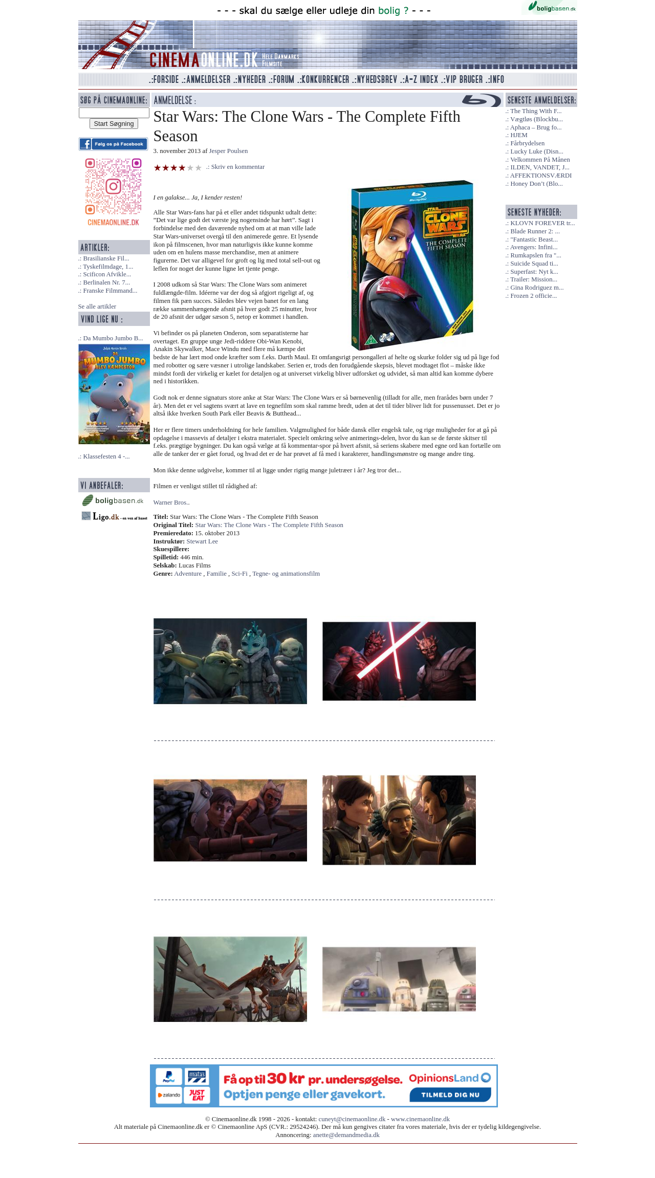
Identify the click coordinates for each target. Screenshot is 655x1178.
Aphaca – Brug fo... (536, 127)
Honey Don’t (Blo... (536, 183)
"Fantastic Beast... (534, 239)
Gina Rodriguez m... (536, 287)
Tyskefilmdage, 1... (108, 266)
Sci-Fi (240, 573)
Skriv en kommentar (238, 166)
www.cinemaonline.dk (420, 1119)
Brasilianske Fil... (106, 258)
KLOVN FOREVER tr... (542, 223)
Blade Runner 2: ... (535, 231)
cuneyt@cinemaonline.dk (352, 1119)
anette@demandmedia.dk (346, 1135)
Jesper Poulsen (228, 151)
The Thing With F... (535, 111)
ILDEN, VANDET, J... (540, 167)
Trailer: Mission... (533, 279)
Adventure (188, 573)
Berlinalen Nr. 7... (106, 282)
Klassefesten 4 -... (106, 456)
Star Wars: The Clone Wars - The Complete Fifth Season (269, 525)
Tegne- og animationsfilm (286, 573)
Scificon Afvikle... (107, 274)
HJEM (518, 135)
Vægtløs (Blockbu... (536, 119)
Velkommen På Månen (540, 159)
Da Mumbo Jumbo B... (113, 338)
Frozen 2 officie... (533, 295)
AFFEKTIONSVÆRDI (541, 175)
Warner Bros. (171, 502)
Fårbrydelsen (527, 143)
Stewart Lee (202, 541)
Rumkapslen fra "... (535, 255)
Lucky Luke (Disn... (536, 151)
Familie (217, 573)
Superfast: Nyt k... (534, 271)
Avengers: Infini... (534, 247)
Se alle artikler (97, 306)
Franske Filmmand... (110, 290)
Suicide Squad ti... (534, 263)
